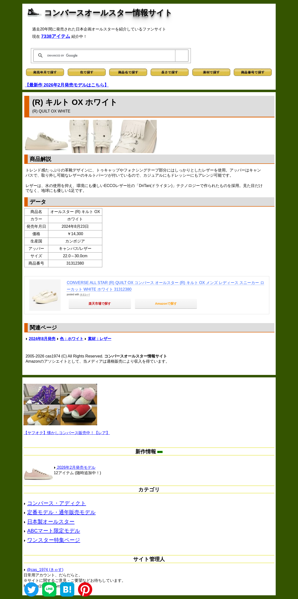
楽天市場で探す (100, 303)
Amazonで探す (166, 303)
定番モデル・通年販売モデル (61, 512)
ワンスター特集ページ (53, 540)
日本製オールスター (51, 521)
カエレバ (85, 294)
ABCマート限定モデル (53, 530)
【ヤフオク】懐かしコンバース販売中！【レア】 (67, 433)
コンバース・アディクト (56, 503)
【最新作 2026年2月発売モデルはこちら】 (67, 85)
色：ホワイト (71, 339)
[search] (110, 55)
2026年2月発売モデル (74, 467)
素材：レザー (99, 339)
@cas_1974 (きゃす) (45, 570)
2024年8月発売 (42, 339)
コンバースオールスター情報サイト (108, 12)
